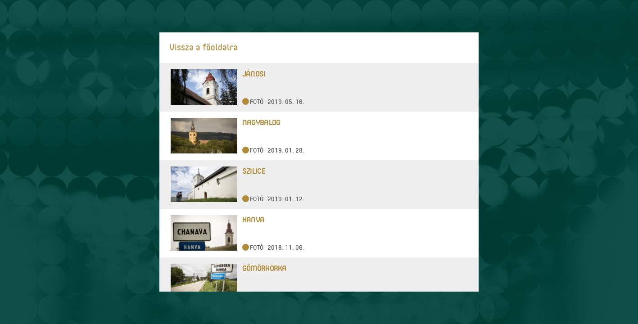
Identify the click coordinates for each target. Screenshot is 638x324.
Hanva (253, 219)
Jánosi (254, 73)
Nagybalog (261, 122)
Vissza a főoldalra (203, 47)
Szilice (253, 171)
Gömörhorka (264, 268)
